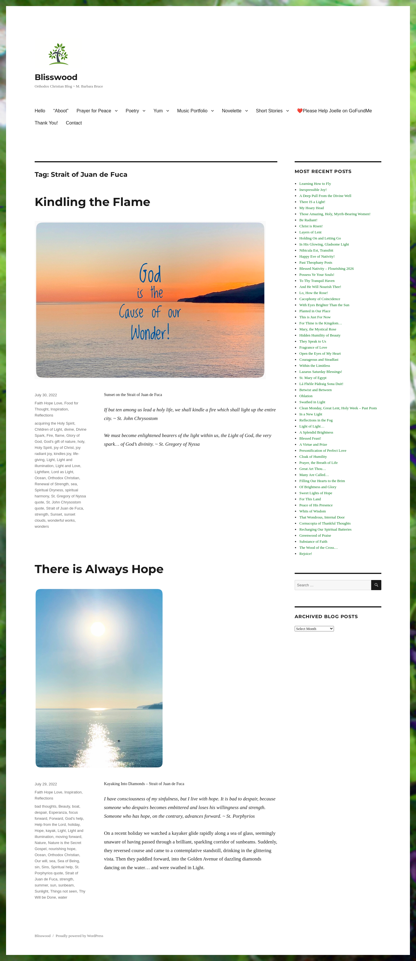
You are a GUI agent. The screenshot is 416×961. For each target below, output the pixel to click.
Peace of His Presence (316, 505)
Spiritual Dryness (49, 490)
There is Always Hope (99, 569)
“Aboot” (60, 110)
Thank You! (46, 122)
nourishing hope (62, 849)
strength (41, 514)
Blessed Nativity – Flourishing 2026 (326, 268)
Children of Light (48, 429)
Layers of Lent (310, 232)
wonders (42, 526)
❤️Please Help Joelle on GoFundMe (334, 110)
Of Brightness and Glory (317, 487)
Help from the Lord (50, 824)
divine (69, 429)
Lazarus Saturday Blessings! (320, 371)
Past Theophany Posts (315, 262)
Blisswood (56, 77)
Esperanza (58, 812)
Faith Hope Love (48, 403)
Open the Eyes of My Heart (320, 353)
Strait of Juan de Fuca (64, 508)
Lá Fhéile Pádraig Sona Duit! (321, 384)
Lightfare (42, 472)
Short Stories (269, 110)
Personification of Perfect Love (322, 450)
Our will (41, 861)
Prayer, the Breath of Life (318, 462)
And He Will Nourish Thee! (320, 287)
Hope (39, 830)
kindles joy (62, 453)
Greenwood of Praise (315, 535)
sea (74, 484)
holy (80, 441)
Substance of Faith (313, 541)
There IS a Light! (312, 202)
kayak (50, 830)
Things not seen (63, 891)
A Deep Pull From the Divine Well (325, 196)
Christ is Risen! (311, 226)
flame (59, 435)
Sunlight (41, 891)
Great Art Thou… (312, 468)
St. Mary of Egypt (312, 378)
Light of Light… (311, 426)
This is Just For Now (314, 317)
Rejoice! (305, 553)
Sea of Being (68, 861)
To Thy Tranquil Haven (317, 280)
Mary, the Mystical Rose (317, 329)
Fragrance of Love (313, 347)
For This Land (310, 499)
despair (41, 812)
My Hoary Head (311, 208)
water (62, 897)
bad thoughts (45, 806)
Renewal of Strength (52, 484)
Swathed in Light (312, 402)
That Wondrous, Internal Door (322, 517)
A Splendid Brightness (316, 432)
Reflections (44, 415)
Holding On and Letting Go (320, 238)
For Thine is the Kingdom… (320, 323)
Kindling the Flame (92, 202)
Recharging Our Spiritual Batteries (325, 529)
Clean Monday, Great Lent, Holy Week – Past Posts (338, 408)
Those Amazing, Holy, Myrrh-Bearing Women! (334, 214)
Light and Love (67, 466)
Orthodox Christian (63, 478)
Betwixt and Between (315, 390)
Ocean (40, 478)
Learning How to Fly (315, 183)
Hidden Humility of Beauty (320, 335)
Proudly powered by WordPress (79, 936)
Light (51, 460)
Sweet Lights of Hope (315, 493)
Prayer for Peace (94, 110)
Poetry (132, 110)
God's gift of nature (59, 441)
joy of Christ (64, 447)
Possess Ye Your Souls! (316, 274)
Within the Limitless (314, 365)
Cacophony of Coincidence (319, 299)
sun (53, 885)
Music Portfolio (192, 110)
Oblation (306, 396)
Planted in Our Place (314, 311)
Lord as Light (62, 472)
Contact (74, 122)
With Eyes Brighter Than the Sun (324, 305)
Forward (56, 818)
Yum (158, 110)
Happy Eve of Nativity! (317, 256)
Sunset (56, 514)
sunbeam (66, 885)
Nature (40, 843)
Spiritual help (62, 867)
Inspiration (59, 409)
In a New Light (310, 414)
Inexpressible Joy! (313, 189)
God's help (74, 818)
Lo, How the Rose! (313, 293)
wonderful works (61, 520)
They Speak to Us (312, 341)
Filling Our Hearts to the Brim (322, 481)
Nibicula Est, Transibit (316, 250)
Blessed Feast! (310, 438)
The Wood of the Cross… (318, 547)
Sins (45, 867)
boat (75, 806)
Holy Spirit (43, 447)
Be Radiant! (308, 220)
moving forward (68, 836)
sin (37, 867)
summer (41, 885)
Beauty (64, 806)
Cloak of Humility (313, 456)
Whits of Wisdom (312, 511)
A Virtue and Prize (313, 444)
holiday (73, 824)
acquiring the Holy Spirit (54, 423)
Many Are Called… (314, 475)
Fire (50, 435)
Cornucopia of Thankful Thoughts (325, 523)
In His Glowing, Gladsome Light (324, 244)
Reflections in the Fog (316, 420)
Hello (40, 110)
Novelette (232, 110)
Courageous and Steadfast (318, 359)
